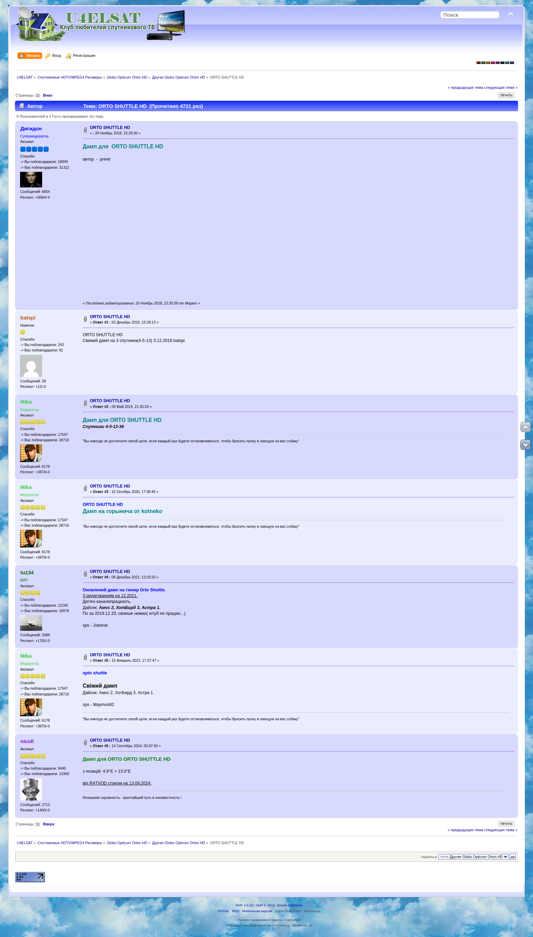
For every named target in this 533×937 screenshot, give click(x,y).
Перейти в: (429, 857)
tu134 (27, 572)
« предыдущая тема (465, 87)
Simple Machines (290, 905)
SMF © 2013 (265, 905)
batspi (27, 317)
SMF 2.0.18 (244, 905)
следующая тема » (500, 87)
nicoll (27, 741)
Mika (26, 402)
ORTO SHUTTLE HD (110, 127)
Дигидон (31, 128)
